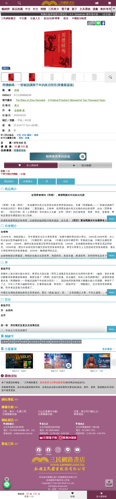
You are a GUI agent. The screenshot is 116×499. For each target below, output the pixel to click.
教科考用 (105, 9)
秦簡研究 (56, 341)
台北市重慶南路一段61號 (87, 427)
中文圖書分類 (9, 138)
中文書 (23, 18)
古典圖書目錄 (45, 414)
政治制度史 (34, 341)
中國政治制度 (79, 18)
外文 (35, 9)
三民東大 (53, 9)
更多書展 (108, 349)
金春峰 (4, 341)
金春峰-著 (19, 110)
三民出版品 (8, 135)
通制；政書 (24, 138)
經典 (16, 90)
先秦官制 (76, 341)
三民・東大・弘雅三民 (14, 411)
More (111, 218)
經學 (17, 341)
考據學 (24, 341)
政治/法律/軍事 (52, 18)
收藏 (72, 495)
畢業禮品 (78, 414)
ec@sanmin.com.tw (23, 433)
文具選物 (84, 9)
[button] (113, 362)
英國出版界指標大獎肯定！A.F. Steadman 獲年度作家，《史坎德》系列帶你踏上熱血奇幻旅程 (81, 14)
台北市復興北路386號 (13, 427)
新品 (17, 9)
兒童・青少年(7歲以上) (86, 411)
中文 (28, 9)
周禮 (11, 341)
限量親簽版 (20, 150)
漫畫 (95, 9)
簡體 (43, 9)
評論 (91, 23)
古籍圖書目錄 (9, 414)
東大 (16, 105)
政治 (65, 18)
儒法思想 (66, 341)
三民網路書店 (8, 18)
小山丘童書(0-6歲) (48, 411)
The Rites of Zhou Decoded (30, 100)
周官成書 (45, 341)
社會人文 (35, 18)
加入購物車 (101, 495)
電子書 (65, 9)
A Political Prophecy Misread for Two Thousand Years (76, 100)
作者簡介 (28, 181)
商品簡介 (9, 181)
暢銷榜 (6, 9)
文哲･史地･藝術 (24, 135)
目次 (65, 181)
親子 (74, 9)
